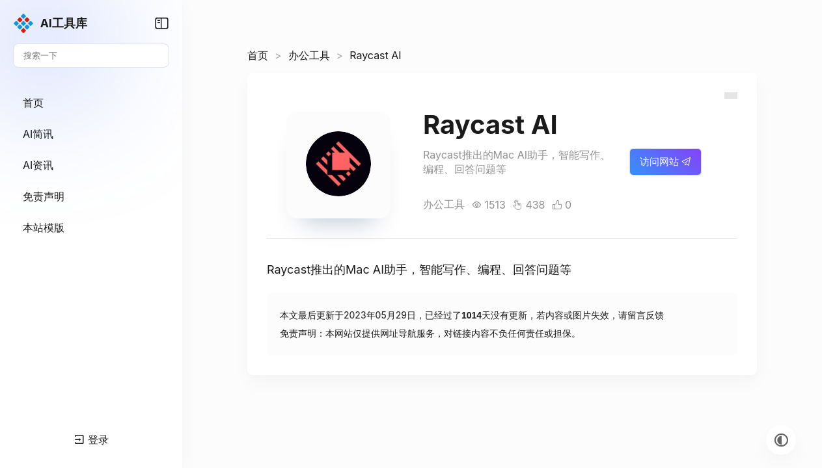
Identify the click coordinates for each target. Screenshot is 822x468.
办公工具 (309, 55)
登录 (91, 439)
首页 (257, 55)
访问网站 (665, 161)
